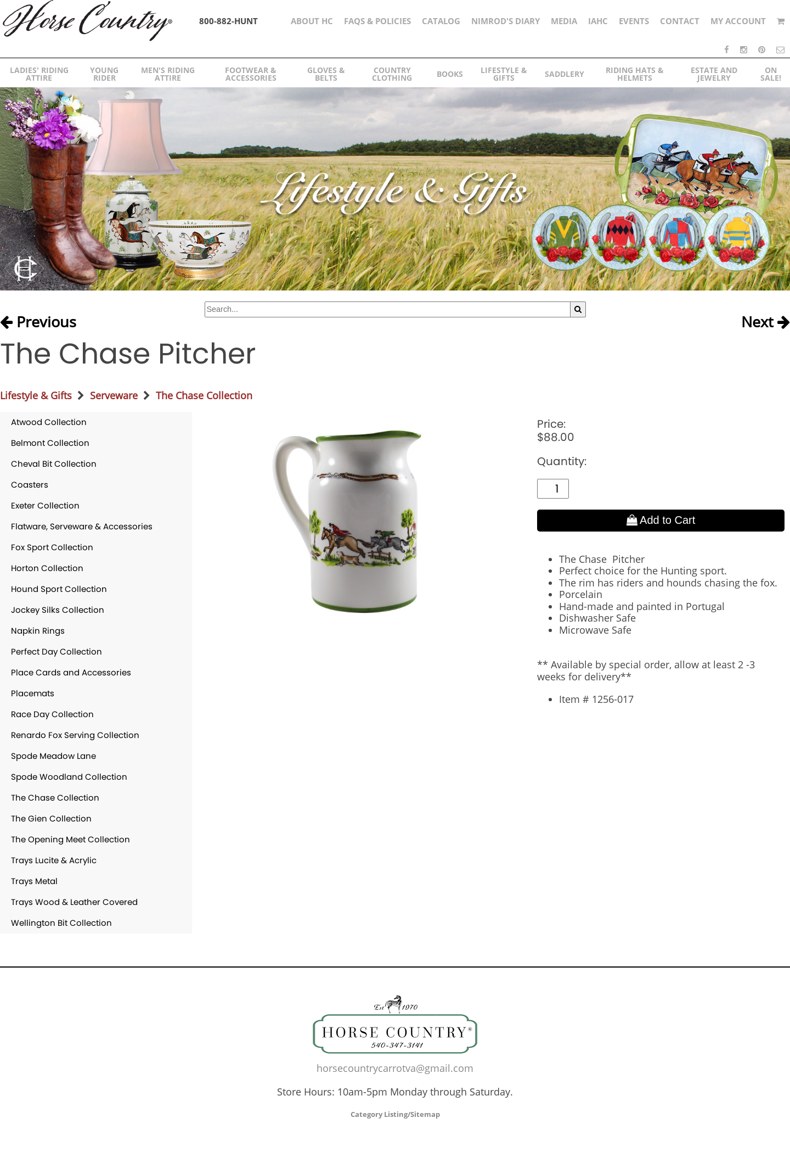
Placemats (32, 693)
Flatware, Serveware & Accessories (82, 526)
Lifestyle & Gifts (36, 395)
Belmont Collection (50, 443)
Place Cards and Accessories (71, 672)
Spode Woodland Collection (69, 776)
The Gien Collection (51, 818)
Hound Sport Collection (59, 589)
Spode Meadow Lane (53, 756)
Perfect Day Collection (56, 651)
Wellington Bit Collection (61, 923)
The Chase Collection (204, 395)
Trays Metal (34, 881)
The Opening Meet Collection (70, 839)
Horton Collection (47, 568)
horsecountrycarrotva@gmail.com (395, 1068)
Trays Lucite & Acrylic (54, 860)
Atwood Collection (49, 422)
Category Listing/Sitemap (395, 1114)
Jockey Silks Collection (57, 610)
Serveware (114, 395)
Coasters (29, 484)
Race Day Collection (52, 714)
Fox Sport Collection (52, 547)
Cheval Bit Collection (54, 463)
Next (765, 322)
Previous (38, 322)
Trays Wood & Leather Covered (74, 902)
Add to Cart (661, 520)
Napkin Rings (38, 630)
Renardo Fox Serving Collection (75, 735)
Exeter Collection (45, 505)
